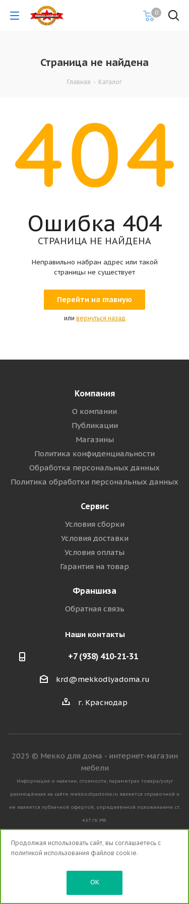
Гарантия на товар (94, 566)
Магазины (95, 439)
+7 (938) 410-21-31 (103, 656)
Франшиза (94, 591)
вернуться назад (100, 318)
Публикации (95, 425)
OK (94, 882)
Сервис (95, 506)
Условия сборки (94, 524)
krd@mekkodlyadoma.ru (103, 679)
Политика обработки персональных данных (94, 481)
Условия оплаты (94, 552)
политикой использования (50, 853)
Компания (95, 393)
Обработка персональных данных (94, 467)
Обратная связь (94, 608)
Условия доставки (95, 538)
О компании (94, 411)
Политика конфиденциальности (94, 453)
